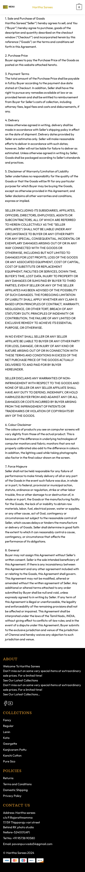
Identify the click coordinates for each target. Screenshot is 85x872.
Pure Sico (9, 761)
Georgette (10, 744)
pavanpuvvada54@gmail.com (32, 844)
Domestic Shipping (15, 790)
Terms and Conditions (17, 784)
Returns (8, 778)
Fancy (7, 720)
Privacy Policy (12, 796)
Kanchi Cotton (12, 755)
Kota (6, 738)
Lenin (6, 732)
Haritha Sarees (42, 7)
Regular (8, 726)
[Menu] (5, 7)
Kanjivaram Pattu (15, 750)
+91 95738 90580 (24, 838)
